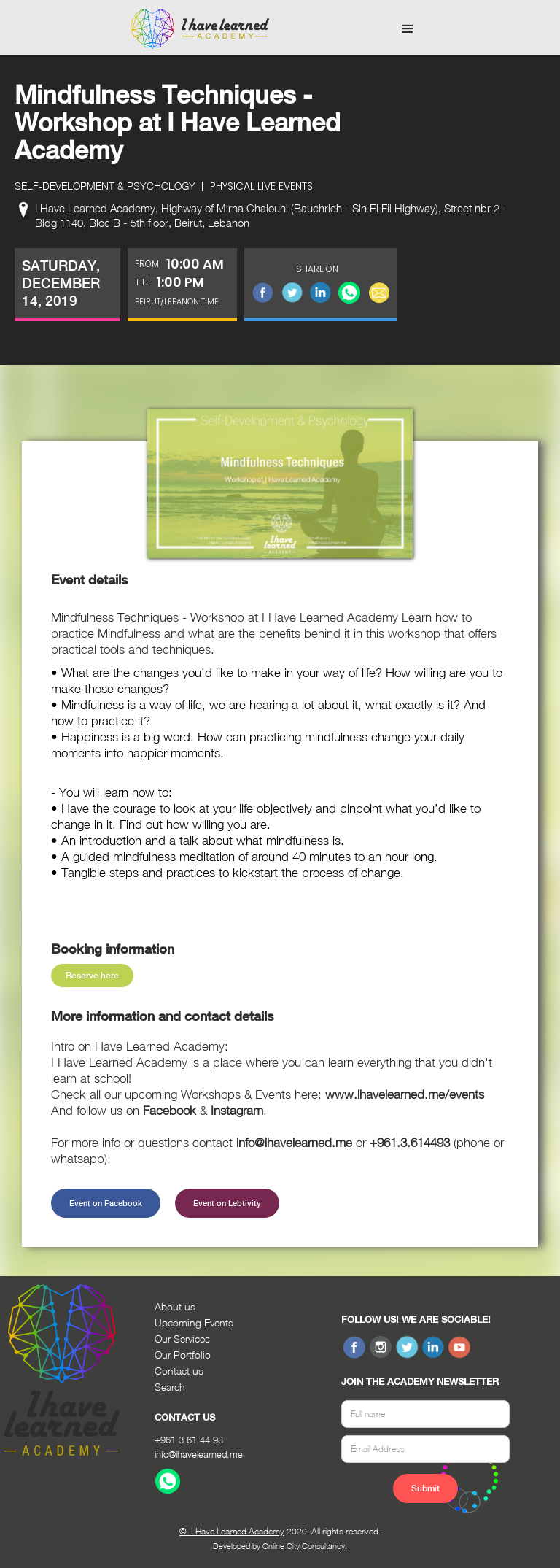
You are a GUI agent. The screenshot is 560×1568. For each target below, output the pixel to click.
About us (175, 1306)
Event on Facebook (105, 1203)
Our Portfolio (183, 1354)
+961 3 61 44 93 (189, 1439)
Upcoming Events (194, 1322)
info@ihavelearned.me (199, 1454)
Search (170, 1386)
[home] (200, 29)
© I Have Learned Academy (231, 1531)
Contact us (179, 1370)
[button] (407, 29)
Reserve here (92, 975)
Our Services (182, 1338)
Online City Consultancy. (304, 1545)
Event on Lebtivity (227, 1203)
